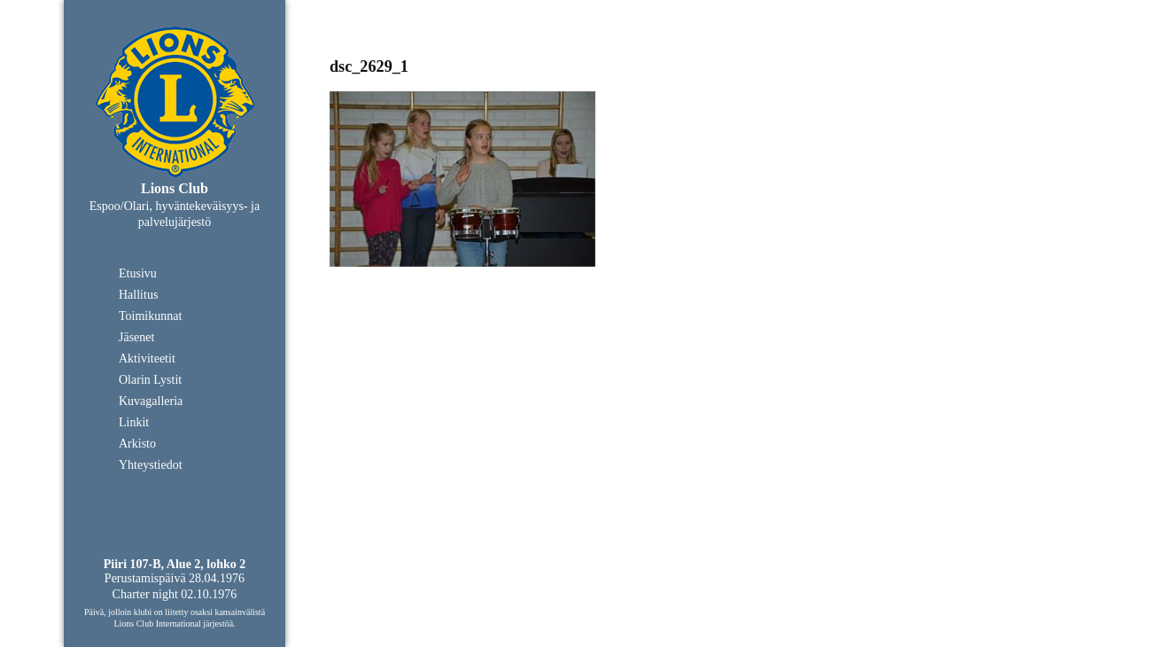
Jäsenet (136, 337)
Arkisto (137, 443)
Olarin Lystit (150, 379)
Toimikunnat (150, 316)
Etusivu (138, 273)
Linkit (134, 422)
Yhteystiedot (151, 465)
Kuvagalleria (151, 401)
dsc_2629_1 (369, 66)
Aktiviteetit (147, 358)
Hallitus (138, 294)
